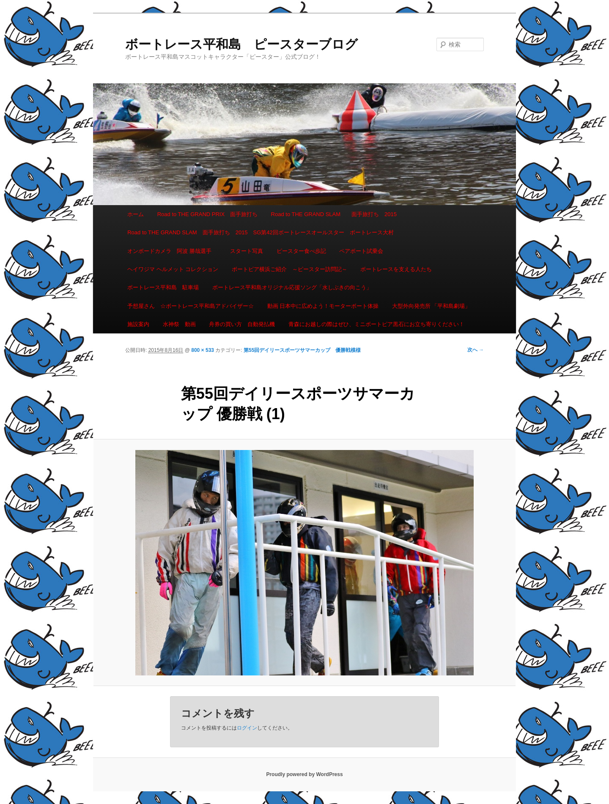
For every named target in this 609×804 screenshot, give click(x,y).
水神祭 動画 (179, 324)
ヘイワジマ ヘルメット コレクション (172, 269)
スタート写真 (246, 251)
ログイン (247, 728)
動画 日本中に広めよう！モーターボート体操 (323, 306)
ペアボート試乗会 (361, 251)
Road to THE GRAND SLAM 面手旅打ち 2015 (334, 214)
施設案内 (138, 324)
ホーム (135, 214)
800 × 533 (202, 350)
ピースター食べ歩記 (301, 251)
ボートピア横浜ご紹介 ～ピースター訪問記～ (289, 269)
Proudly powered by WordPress (304, 774)
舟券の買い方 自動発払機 (242, 324)
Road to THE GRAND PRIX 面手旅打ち (207, 214)
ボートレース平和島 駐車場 (163, 287)
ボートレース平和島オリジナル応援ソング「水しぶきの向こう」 (292, 287)
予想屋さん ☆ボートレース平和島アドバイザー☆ (190, 306)
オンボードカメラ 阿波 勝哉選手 (172, 251)
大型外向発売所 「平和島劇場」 (431, 306)
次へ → (475, 350)
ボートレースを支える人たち (396, 269)
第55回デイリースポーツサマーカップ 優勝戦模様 (302, 350)
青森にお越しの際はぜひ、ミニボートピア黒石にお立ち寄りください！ (376, 324)
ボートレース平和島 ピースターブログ (241, 44)
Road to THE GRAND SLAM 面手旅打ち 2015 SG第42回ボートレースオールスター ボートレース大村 (260, 232)
